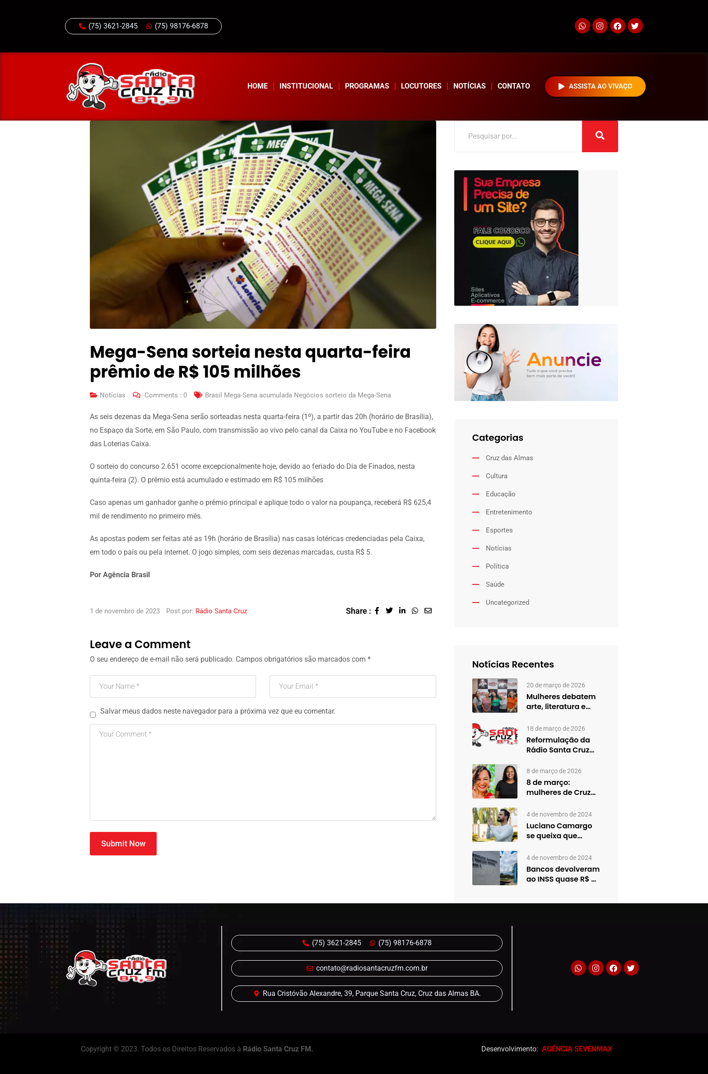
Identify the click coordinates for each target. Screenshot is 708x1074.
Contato (514, 86)
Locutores (421, 86)
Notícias (469, 86)
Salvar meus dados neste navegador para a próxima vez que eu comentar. (217, 711)
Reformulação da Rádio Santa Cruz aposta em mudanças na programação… (558, 745)
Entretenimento (509, 512)
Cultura (497, 476)
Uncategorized (507, 602)
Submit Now (123, 843)
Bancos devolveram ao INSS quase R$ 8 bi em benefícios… (563, 874)
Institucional (306, 86)
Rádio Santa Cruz (221, 611)
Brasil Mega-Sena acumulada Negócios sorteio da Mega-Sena (298, 395)
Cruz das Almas (509, 458)
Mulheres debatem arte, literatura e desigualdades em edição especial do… (561, 702)
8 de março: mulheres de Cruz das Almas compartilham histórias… (558, 788)
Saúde (495, 584)
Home (257, 86)
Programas (367, 86)
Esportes (499, 530)
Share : (358, 611)
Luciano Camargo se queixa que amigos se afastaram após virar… (559, 831)
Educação (501, 494)
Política (497, 566)
